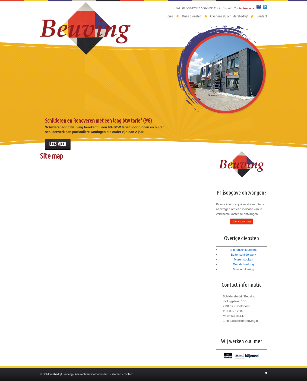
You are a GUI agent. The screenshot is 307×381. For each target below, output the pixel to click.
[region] (153, 87)
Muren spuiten (243, 259)
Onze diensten (192, 16)
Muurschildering (243, 269)
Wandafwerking (243, 264)
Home (169, 16)
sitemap (116, 374)
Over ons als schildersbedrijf (229, 16)
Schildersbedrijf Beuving (58, 374)
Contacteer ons (244, 8)
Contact (261, 16)
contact (128, 374)
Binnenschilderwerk (244, 249)
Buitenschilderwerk (243, 254)
